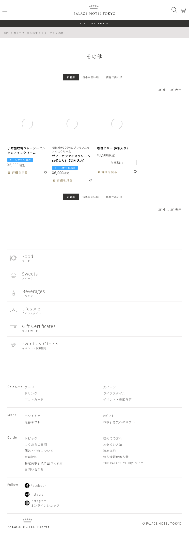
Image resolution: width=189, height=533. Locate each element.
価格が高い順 (114, 77)
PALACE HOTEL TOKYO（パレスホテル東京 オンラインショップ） (94, 10)
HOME (6, 33)
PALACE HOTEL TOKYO (28, 523)
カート (184, 10)
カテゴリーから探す (26, 33)
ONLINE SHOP (94, 23)
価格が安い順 (90, 77)
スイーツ (46, 33)
